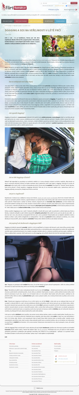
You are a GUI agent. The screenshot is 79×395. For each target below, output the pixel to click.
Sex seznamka (35, 348)
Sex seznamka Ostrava (36, 355)
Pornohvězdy (60, 21)
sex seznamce (43, 329)
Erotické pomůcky (36, 21)
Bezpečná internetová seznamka (16, 353)
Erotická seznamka (36, 346)
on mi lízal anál (9, 316)
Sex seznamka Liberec (36, 369)
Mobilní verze (39, 388)
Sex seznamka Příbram (37, 381)
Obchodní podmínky (13, 346)
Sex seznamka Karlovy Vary (38, 360)
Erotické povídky (21, 21)
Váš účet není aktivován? (48, 5)
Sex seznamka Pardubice (37, 371)
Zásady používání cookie (14, 355)
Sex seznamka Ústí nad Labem (38, 367)
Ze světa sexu (49, 21)
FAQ (10, 351)
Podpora (56, 351)
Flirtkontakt (8, 25)
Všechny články (8, 21)
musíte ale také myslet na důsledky (47, 198)
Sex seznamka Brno (36, 358)
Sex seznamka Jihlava (36, 362)
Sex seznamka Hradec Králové (38, 376)
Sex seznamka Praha (36, 351)
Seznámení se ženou (13, 365)
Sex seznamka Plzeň (36, 353)
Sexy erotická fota (13, 360)
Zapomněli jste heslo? (59, 5)
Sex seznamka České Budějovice (38, 374)
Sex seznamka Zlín (36, 365)
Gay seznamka (57, 348)
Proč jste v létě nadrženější (43, 60)
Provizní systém (57, 346)
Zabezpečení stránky (13, 358)
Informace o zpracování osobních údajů (18, 348)
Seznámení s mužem (13, 367)
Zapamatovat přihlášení (72, 5)
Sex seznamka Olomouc (37, 378)
